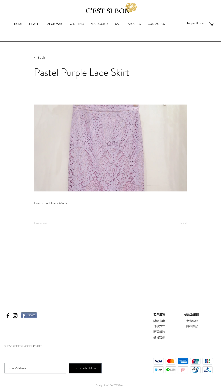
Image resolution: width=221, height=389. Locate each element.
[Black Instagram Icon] (15, 315)
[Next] (176, 223)
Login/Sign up (196, 23)
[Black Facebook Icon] (8, 315)
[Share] (29, 315)
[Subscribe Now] (85, 368)
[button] (211, 24)
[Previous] (49, 223)
